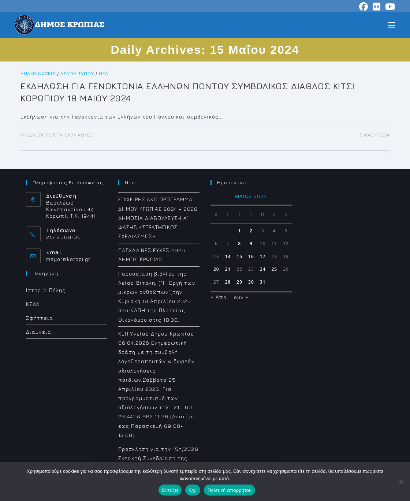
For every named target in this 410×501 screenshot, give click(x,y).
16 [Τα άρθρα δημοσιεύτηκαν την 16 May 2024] (251, 256)
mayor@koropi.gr (68, 259)
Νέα (103, 73)
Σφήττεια (39, 318)
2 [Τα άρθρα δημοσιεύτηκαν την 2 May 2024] (251, 231)
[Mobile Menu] (391, 25)
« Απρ (218, 297)
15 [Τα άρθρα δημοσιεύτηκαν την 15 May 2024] (239, 256)
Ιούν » (240, 297)
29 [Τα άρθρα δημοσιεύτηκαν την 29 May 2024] (239, 282)
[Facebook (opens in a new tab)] (363, 6)
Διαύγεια (38, 332)
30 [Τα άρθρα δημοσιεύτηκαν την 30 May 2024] (251, 282)
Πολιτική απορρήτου (229, 490)
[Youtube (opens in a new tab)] (389, 6)
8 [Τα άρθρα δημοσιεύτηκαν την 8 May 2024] (239, 243)
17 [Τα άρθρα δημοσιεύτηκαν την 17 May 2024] (263, 256)
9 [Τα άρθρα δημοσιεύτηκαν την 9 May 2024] (251, 243)
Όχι (193, 490)
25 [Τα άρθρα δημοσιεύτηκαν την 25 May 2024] (274, 269)
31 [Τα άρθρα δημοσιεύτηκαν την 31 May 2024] (263, 282)
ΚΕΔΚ (33, 304)
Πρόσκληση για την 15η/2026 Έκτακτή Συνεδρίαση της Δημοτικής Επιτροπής (158, 458)
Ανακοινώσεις (37, 73)
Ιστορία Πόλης (46, 290)
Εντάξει (170, 490)
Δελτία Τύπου (77, 73)
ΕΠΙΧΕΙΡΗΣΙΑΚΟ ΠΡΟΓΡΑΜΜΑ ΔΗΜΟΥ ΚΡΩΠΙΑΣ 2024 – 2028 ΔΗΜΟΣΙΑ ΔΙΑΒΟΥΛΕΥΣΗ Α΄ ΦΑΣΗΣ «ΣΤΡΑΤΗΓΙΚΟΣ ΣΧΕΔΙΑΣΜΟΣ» (158, 217)
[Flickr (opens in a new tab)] (376, 6)
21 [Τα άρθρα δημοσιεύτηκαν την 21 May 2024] (228, 269)
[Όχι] (401, 481)
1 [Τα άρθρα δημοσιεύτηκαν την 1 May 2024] (239, 231)
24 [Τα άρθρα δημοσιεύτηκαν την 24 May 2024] (263, 269)
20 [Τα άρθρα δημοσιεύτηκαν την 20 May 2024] (216, 269)
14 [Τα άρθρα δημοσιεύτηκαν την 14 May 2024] (228, 256)
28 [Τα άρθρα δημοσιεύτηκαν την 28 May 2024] (228, 282)
